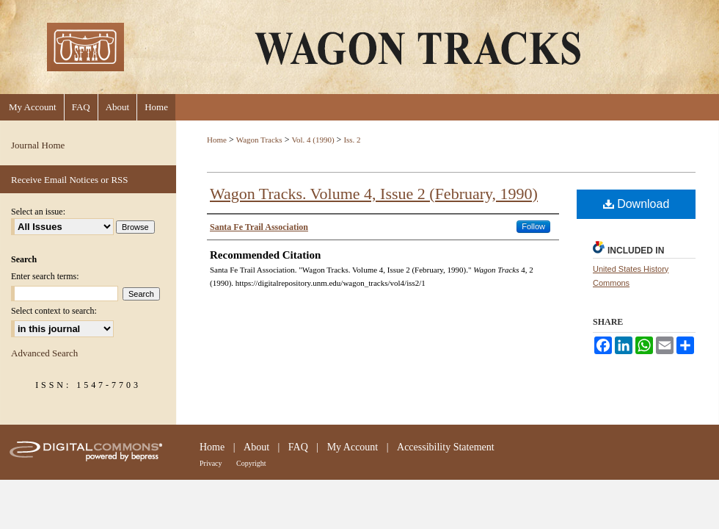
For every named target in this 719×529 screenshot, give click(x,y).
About (256, 447)
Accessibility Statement (445, 447)
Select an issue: (38, 211)
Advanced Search (44, 353)
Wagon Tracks (259, 139)
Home (217, 139)
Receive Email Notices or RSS (69, 179)
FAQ (298, 447)
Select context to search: (54, 311)
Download (636, 204)
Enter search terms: (45, 276)
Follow (533, 226)
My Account (353, 447)
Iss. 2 (351, 139)
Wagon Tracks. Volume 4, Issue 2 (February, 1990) (374, 193)
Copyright (251, 463)
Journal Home (38, 145)
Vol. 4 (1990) (312, 139)
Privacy (211, 463)
